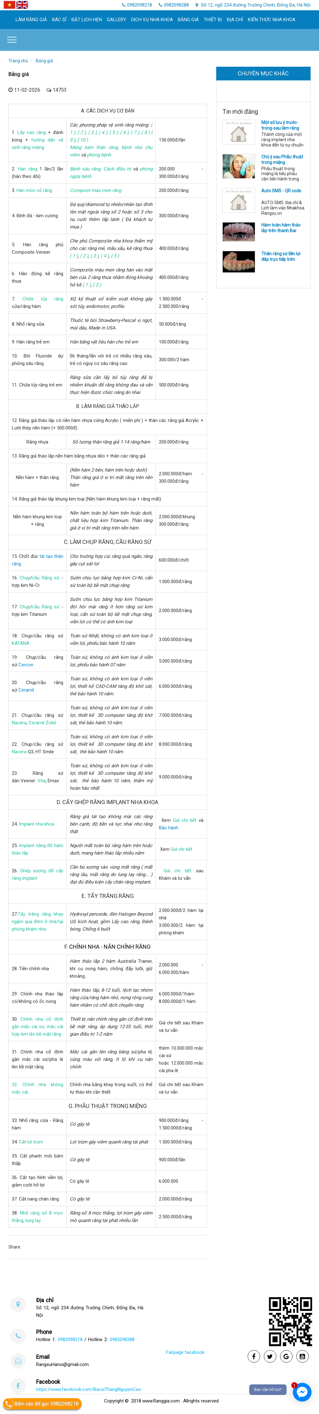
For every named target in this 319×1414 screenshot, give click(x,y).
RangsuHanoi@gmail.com (62, 1364)
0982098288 (122, 1339)
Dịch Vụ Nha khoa (152, 19)
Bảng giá (188, 19)
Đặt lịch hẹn (86, 19)
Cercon (25, 665)
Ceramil (26, 690)
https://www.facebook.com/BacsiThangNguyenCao (88, 1389)
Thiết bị (213, 19)
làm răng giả (31, 19)
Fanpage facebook (185, 1352)
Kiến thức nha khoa (271, 19)
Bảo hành (168, 828)
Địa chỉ (235, 19)
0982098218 (70, 1339)
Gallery (116, 19)
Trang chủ (18, 60)
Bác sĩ (59, 19)
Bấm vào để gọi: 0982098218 (41, 1403)
